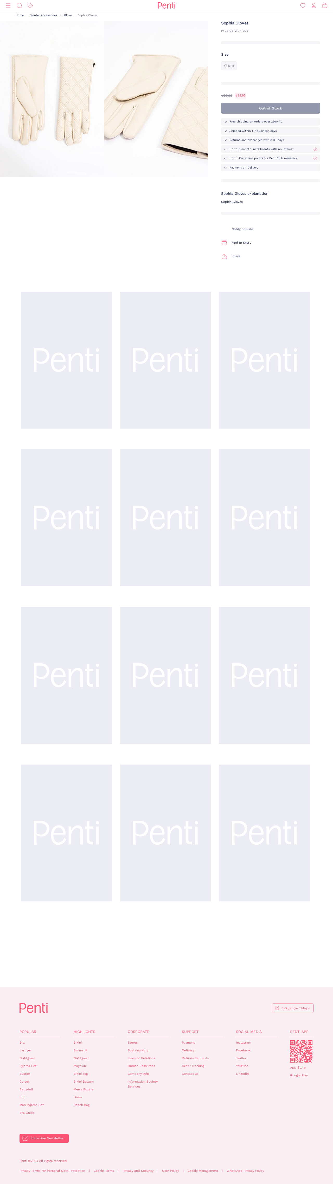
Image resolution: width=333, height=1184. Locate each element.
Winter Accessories (43, 15)
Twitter (241, 1058)
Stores (133, 1042)
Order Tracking (193, 1066)
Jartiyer (25, 1050)
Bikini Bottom (84, 1081)
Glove (68, 15)
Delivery (188, 1050)
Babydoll (26, 1089)
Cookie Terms (104, 1171)
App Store (298, 1067)
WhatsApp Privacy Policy (245, 1171)
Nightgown (27, 1058)
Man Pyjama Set (32, 1105)
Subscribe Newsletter (46, 1138)
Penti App (299, 1032)
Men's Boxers (83, 1089)
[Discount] (30, 5)
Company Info (138, 1074)
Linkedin (242, 1074)
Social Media (249, 1032)
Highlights (84, 1032)
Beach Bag (81, 1105)
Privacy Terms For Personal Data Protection (52, 1171)
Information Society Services (143, 1084)
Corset (24, 1081)
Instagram (243, 1042)
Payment (188, 1042)
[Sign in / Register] (314, 5)
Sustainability (138, 1050)
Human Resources (141, 1066)
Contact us (190, 1074)
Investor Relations (141, 1058)
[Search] (19, 5)
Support (190, 1032)
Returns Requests (195, 1058)
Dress (78, 1097)
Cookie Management (203, 1171)
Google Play (299, 1075)
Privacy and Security (138, 1171)
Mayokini (80, 1066)
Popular (28, 1032)
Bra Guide (27, 1113)
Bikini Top (81, 1074)
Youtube (242, 1066)
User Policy (170, 1171)
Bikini (78, 1042)
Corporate (138, 1032)
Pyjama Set (28, 1066)
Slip (22, 1097)
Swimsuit (80, 1050)
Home (20, 15)
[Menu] (8, 5)
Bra (22, 1042)
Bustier (25, 1074)
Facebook (243, 1050)
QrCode (301, 1051)
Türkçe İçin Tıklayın (295, 1008)
